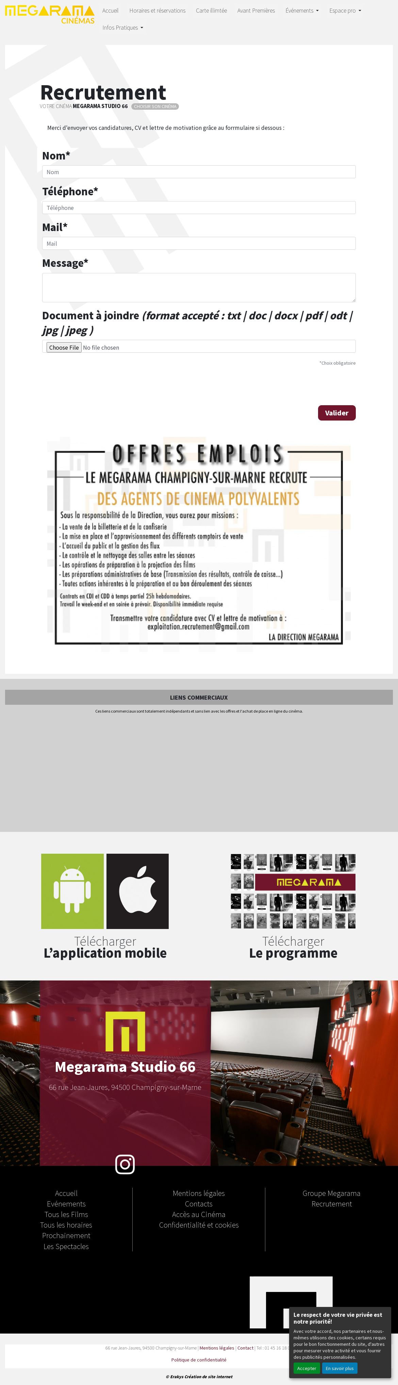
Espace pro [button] (343, 10)
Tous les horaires (66, 1224)
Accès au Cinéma (199, 1214)
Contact (245, 1347)
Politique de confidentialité (199, 1359)
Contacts (199, 1203)
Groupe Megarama (332, 1193)
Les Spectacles (66, 1246)
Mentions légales (199, 1193)
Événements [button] (300, 10)
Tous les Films (66, 1214)
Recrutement (332, 1203)
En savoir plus (340, 1368)
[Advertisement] (199, 773)
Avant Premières (256, 10)
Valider (337, 412)
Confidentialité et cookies (199, 1224)
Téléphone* (70, 191)
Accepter (306, 1368)
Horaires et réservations (157, 10)
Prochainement (66, 1235)
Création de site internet (208, 1376)
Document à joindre (197, 322)
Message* (65, 263)
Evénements (66, 1203)
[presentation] (94, 385)
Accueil (110, 10)
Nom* (56, 155)
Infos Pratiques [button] (120, 27)
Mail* (55, 227)
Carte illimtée (211, 10)
